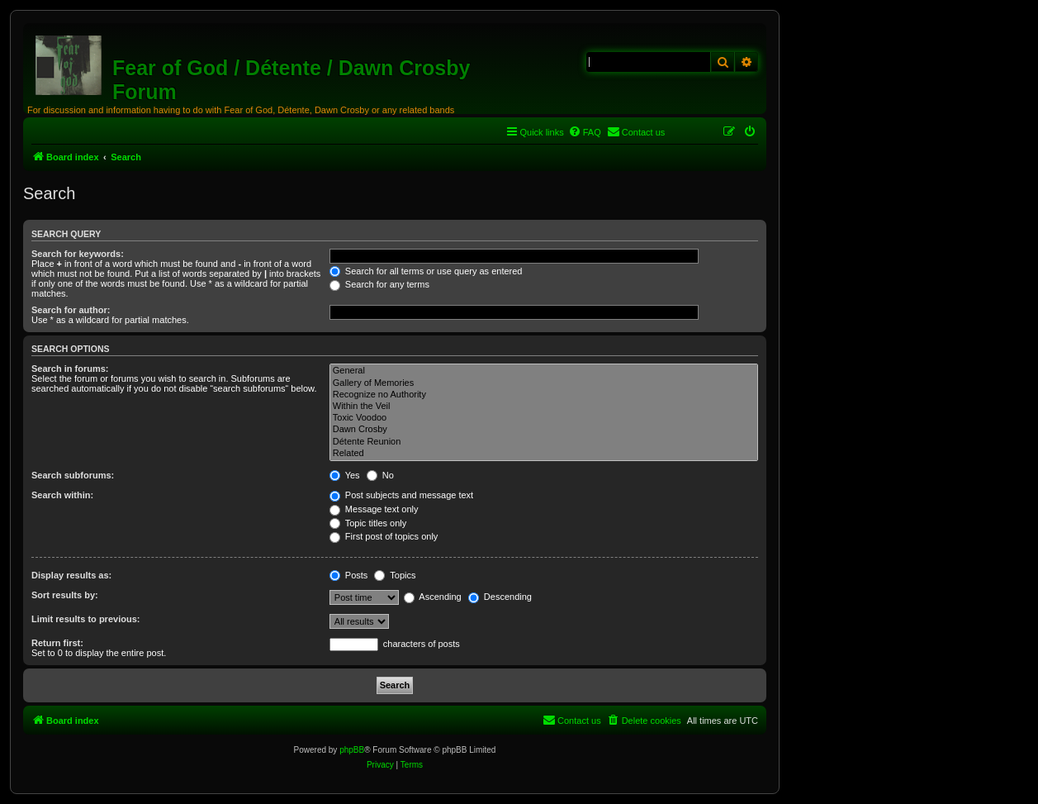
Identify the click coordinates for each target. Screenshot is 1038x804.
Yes (344, 475)
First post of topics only (383, 536)
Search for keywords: (77, 254)
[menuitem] (584, 132)
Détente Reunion (543, 442)
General (543, 371)
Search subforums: (72, 475)
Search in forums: (70, 368)
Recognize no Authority (543, 395)
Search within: (62, 495)
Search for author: (70, 310)
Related (543, 453)
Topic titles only (367, 523)
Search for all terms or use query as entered (426, 271)
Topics (394, 575)
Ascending (433, 597)
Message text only (374, 509)
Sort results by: (64, 595)
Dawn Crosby (543, 429)
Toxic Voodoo (543, 418)
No (380, 475)
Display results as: (71, 575)
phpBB (351, 749)
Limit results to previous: (85, 619)
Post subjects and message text (401, 495)
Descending (500, 597)
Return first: (57, 643)
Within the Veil (543, 406)
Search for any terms (379, 284)
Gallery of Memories (543, 383)
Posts (348, 575)
